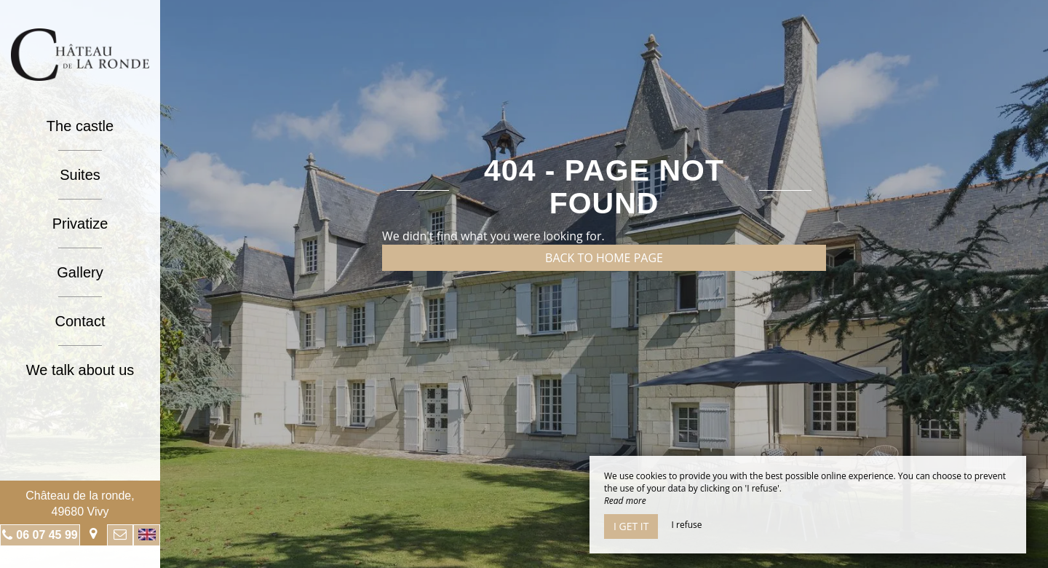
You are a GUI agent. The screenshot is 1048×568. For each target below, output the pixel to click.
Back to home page (604, 258)
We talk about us (80, 370)
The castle (80, 126)
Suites (80, 175)
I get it (631, 526)
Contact (80, 321)
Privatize (80, 224)
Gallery (80, 272)
